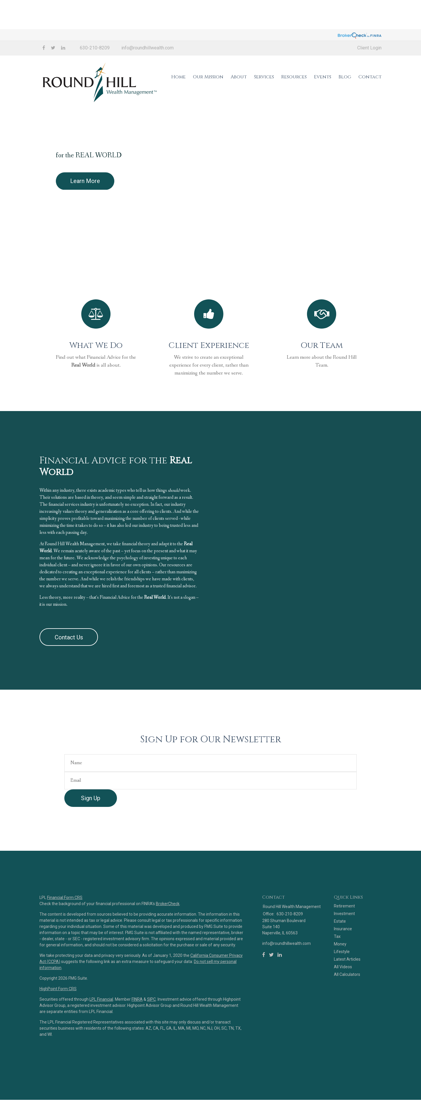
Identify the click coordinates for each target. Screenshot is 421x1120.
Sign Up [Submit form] (90, 832)
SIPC (151, 1034)
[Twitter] (271, 990)
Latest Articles (347, 994)
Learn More (85, 195)
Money (340, 979)
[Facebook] (263, 990)
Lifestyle (342, 986)
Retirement (344, 941)
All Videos (343, 1002)
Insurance (343, 964)
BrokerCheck (168, 938)
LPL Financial (101, 1034)
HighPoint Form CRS (58, 1023)
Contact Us (69, 672)
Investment (344, 948)
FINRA (137, 1034)
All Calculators (347, 1009)
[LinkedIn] (279, 990)
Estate (340, 956)
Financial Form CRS (64, 932)
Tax (337, 971)
